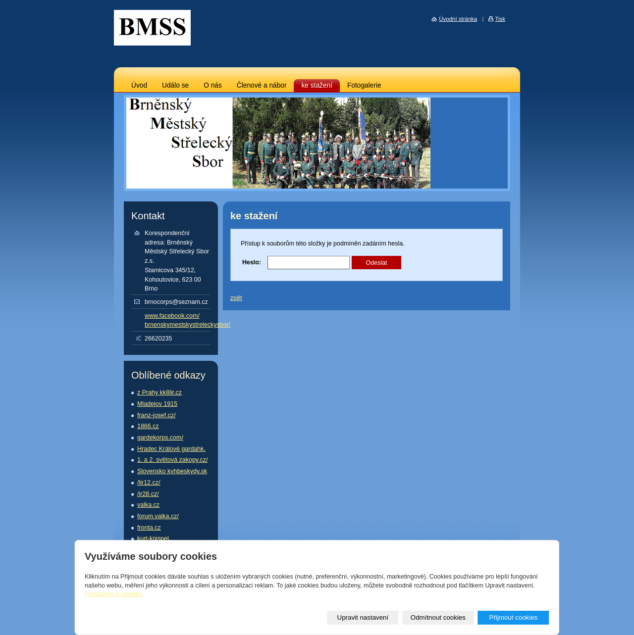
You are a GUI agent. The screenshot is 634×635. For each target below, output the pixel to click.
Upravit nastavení (363, 617)
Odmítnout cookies (438, 617)
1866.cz (148, 426)
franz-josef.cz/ (156, 415)
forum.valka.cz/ (158, 516)
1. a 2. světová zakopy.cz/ (172, 459)
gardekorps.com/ (160, 437)
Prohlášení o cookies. (114, 593)
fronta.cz (149, 527)
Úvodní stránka (458, 19)
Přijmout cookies (513, 617)
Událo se (175, 85)
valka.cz (148, 504)
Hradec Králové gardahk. (171, 448)
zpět (236, 297)
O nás (213, 85)
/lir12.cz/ (148, 482)
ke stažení (316, 85)
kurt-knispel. (153, 538)
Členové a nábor (262, 85)
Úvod (139, 85)
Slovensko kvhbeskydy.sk (172, 471)
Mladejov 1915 (157, 403)
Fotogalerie (364, 85)
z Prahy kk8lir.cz (159, 392)
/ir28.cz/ (148, 493)
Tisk (500, 19)
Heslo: (251, 262)
